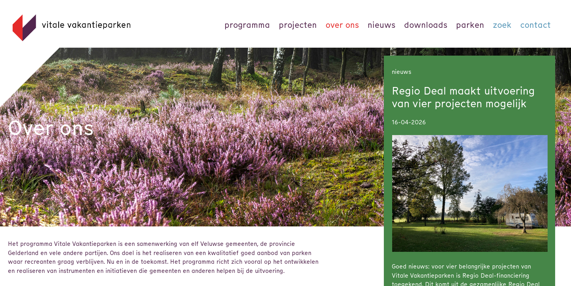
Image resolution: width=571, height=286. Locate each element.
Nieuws (381, 25)
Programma (247, 25)
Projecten (298, 25)
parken (470, 25)
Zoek (502, 25)
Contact (535, 25)
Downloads (425, 25)
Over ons (342, 25)
